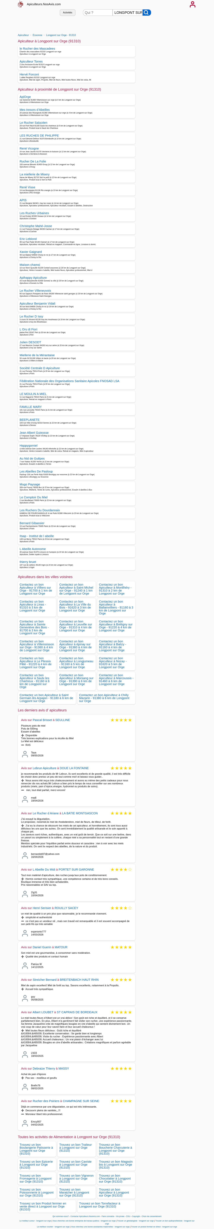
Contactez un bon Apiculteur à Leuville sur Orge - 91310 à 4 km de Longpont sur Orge (75, 626)
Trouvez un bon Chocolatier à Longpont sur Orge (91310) (115, 1178)
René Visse (27, 187)
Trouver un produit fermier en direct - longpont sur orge (154, 1227)
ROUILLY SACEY (66, 908)
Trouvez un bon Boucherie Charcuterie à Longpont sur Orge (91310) (115, 1149)
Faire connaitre (108, 1216)
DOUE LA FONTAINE (74, 768)
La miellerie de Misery (35, 174)
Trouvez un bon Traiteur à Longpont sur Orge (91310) (75, 1147)
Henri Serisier (42, 908)
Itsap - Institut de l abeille (37, 536)
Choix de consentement (151, 1216)
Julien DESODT (30, 342)
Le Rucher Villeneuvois (35, 290)
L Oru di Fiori (28, 329)
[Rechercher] (146, 12)
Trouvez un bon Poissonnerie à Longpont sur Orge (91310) (37, 1192)
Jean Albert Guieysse (34, 432)
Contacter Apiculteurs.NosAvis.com (85, 1216)
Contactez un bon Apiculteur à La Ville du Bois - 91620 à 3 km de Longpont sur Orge (75, 606)
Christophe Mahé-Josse (36, 226)
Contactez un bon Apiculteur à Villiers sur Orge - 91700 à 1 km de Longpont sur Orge (36, 589)
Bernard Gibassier (32, 523)
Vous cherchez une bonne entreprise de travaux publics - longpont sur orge (84, 1221)
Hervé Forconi (29, 74)
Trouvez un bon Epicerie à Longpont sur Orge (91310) (36, 1164)
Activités (67, 12)
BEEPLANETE (30, 420)
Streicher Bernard (44, 979)
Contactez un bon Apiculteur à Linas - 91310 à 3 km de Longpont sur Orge (33, 606)
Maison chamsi (30, 265)
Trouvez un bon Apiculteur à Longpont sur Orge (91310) (114, 1192)
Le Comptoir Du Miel (34, 497)
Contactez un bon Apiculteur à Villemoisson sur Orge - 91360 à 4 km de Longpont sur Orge (37, 646)
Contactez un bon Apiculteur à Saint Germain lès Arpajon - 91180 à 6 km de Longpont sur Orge (46, 698)
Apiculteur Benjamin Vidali (37, 303)
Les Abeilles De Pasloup (36, 471)
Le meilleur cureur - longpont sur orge (35, 1221)
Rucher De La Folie (33, 161)
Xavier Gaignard (31, 252)
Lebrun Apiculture (44, 768)
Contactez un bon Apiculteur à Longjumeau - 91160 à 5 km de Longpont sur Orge (76, 663)
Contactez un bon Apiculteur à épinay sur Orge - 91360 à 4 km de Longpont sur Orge (75, 646)
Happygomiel (28, 445)
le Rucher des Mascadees (37, 48)
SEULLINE (62, 720)
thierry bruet (28, 562)
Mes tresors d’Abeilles (35, 110)
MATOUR (61, 947)
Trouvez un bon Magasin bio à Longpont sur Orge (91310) (116, 1164)
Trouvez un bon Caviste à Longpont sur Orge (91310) (75, 1164)
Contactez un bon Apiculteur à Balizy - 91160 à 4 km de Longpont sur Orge (112, 646)
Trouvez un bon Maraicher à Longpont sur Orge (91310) (74, 1192)
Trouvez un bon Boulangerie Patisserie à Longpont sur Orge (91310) (36, 1149)
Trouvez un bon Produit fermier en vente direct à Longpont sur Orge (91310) (43, 1206)
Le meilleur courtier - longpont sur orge (53, 1227)
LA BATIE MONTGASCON (80, 813)
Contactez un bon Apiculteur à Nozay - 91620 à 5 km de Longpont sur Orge (113, 663)
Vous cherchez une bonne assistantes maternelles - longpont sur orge (100, 1227)
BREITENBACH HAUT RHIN (79, 979)
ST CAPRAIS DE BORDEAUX (77, 1012)
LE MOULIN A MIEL (33, 394)
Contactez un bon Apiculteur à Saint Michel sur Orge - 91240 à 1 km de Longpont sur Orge (76, 589)
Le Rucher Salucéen (33, 122)
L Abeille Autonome (33, 549)
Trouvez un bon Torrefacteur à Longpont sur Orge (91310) (99, 1205)
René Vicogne (29, 148)
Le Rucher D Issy (31, 316)
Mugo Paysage (30, 484)
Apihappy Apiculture (33, 277)
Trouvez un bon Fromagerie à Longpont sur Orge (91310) (36, 1178)
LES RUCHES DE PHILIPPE (39, 135)
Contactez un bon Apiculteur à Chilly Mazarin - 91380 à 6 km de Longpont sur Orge (104, 698)
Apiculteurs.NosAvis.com (44, 4)
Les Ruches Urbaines (34, 213)
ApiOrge (25, 97)
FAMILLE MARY (31, 407)
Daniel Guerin (42, 947)
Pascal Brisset (42, 720)
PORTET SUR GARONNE (76, 869)
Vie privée (120, 1216)
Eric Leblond (28, 239)
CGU (128, 1216)
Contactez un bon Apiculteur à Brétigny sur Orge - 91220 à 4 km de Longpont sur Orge (116, 626)
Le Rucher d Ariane (46, 813)
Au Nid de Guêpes (32, 458)
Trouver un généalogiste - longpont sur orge (135, 1221)
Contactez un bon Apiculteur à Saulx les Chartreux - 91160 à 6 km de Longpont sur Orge (34, 681)
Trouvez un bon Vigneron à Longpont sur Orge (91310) (76, 1178)
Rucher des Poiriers (46, 1101)
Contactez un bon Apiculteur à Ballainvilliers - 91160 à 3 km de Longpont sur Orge (116, 607)
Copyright (136, 1216)
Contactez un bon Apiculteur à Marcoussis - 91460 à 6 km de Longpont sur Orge (116, 680)
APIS (23, 200)
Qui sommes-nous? (61, 1216)
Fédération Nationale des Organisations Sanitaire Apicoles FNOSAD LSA (69, 381)
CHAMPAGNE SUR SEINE (81, 1101)
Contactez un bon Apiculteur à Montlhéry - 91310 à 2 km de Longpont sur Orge (115, 589)
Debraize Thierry (44, 1068)
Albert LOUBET (43, 1012)
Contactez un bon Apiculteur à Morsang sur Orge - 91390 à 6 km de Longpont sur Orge (76, 680)
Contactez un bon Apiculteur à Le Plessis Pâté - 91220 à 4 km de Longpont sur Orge (36, 663)
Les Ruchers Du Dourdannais (40, 510)
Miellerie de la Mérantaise (37, 355)
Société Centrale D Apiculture (40, 368)
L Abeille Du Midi (44, 869)
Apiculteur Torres (31, 61)
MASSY (64, 1068)
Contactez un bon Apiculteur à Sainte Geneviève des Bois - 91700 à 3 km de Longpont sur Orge (34, 627)
